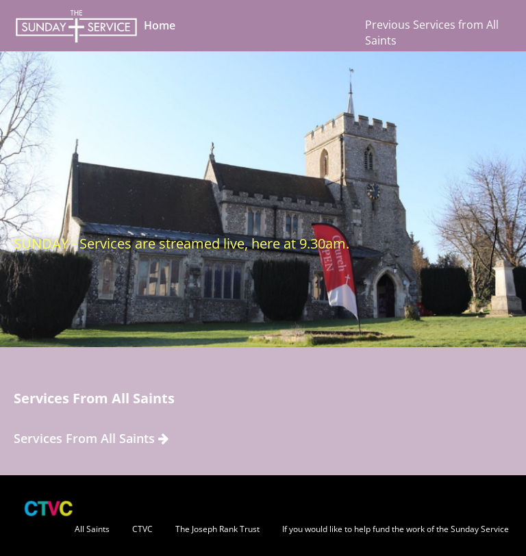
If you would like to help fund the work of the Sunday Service (395, 529)
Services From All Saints (91, 438)
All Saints (92, 529)
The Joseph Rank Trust (217, 529)
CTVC (142, 529)
